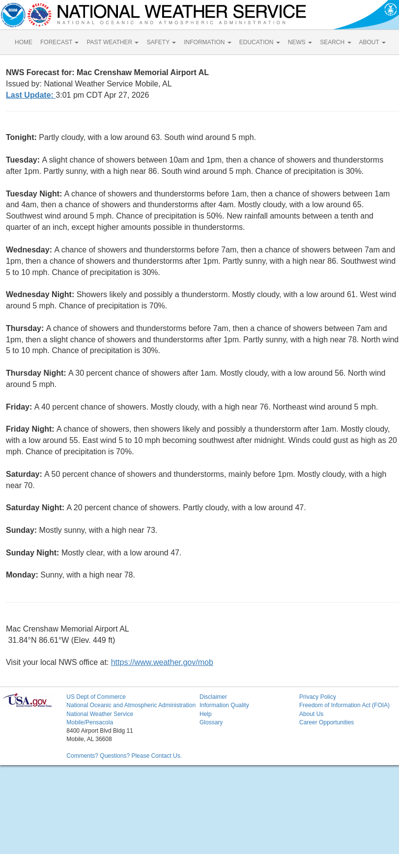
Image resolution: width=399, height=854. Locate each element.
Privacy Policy (317, 696)
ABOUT (372, 42)
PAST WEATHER (112, 42)
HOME (23, 42)
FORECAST (59, 42)
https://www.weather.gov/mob (162, 662)
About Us (311, 714)
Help (206, 714)
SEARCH (335, 42)
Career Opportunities (326, 722)
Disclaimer (213, 696)
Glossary (211, 722)
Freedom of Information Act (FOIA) (344, 705)
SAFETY (161, 42)
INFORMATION (207, 42)
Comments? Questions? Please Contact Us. (124, 755)
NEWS (300, 42)
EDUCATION (259, 42)
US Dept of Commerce (96, 696)
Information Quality (224, 705)
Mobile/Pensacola (89, 722)
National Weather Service (99, 714)
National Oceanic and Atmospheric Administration (131, 705)
